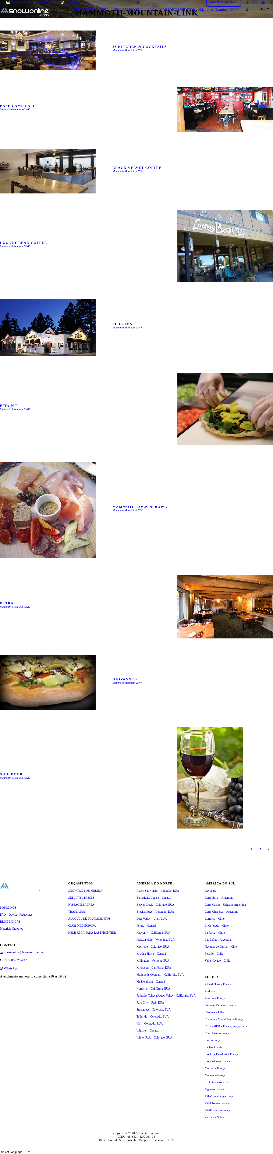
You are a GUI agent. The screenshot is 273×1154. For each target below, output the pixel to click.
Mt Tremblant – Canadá (150, 981)
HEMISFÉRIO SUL (128, 9)
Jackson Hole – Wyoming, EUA (155, 939)
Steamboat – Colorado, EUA (153, 1009)
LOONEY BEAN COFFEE (23, 243)
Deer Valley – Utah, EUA (151, 918)
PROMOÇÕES (158, 9)
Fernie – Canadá (146, 925)
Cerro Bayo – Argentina (219, 897)
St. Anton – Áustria (216, 1082)
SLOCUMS (122, 324)
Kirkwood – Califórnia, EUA (153, 967)
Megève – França (215, 1075)
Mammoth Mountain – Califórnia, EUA (160, 974)
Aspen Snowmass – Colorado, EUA (157, 890)
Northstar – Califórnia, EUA (153, 988)
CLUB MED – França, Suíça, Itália (226, 1026)
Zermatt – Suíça (214, 1117)
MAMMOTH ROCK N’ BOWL (140, 507)
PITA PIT (9, 405)
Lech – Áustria (213, 1047)
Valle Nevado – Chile (217, 960)
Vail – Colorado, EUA (149, 1023)
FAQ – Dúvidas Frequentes (16, 914)
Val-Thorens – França (217, 1110)
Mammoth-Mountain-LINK (127, 50)
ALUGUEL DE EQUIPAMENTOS (89, 918)
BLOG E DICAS (10, 921)
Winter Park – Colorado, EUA (154, 1037)
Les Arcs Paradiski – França (221, 1054)
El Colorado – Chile (216, 925)
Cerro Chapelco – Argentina (221, 911)
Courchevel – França (217, 1033)
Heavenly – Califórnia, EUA (153, 932)
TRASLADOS (77, 911)
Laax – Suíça (212, 1040)
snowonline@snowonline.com (33, 2)
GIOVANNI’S (125, 679)
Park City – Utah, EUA (150, 1002)
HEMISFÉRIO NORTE (92, 9)
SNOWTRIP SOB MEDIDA (85, 890)
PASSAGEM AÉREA (81, 904)
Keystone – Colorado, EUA (152, 946)
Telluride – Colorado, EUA (152, 1016)
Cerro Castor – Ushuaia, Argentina (225, 904)
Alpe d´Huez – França (218, 984)
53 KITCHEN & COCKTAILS (140, 47)
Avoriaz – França (215, 998)
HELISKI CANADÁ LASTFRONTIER (92, 932)
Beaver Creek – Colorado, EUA (155, 904)
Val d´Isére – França (217, 1103)
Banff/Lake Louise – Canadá (153, 897)
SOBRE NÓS (8, 907)
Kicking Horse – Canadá (151, 953)
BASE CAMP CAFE (18, 106)
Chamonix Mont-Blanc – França (224, 1019)
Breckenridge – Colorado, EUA (155, 911)
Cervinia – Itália (214, 1012)
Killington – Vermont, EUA (152, 960)
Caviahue (210, 890)
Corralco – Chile (214, 918)
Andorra (210, 991)
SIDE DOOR (11, 774)
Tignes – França (214, 1089)
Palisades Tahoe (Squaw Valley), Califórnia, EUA (166, 995)
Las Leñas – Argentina (218, 939)
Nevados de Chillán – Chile (221, 946)
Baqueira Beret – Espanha (220, 1005)
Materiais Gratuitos (214, 9)
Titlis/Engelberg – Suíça (219, 1096)
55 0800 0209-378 (16, 960)
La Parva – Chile (215, 932)
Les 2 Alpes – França (217, 1061)
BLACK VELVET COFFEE (137, 168)
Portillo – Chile (214, 953)
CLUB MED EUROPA (82, 925)
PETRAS (8, 603)
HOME (233, 9)
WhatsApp (74, 2)
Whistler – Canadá (147, 1030)
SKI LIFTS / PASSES (81, 897)
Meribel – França (215, 1068)
